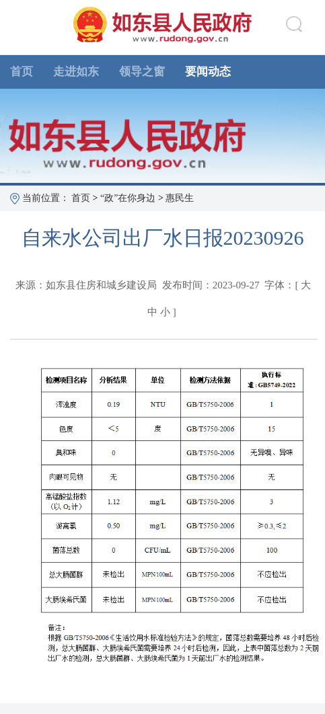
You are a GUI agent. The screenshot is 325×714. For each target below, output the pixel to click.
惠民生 (180, 198)
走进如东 (76, 71)
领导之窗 (142, 71)
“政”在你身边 (127, 198)
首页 (21, 71)
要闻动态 (208, 71)
